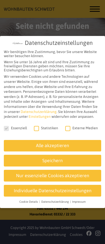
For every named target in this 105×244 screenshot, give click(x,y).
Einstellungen (40, 115)
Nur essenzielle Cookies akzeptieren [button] (52, 174)
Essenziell (15, 127)
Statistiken (46, 127)
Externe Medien (81, 127)
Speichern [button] (52, 159)
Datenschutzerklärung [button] (55, 200)
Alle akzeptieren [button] (52, 144)
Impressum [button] (79, 200)
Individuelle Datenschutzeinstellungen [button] (52, 189)
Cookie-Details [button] (29, 200)
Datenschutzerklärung (39, 110)
